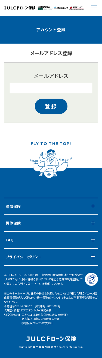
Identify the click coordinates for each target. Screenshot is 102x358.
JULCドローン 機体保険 (20, 7)
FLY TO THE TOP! (51, 144)
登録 (51, 106)
